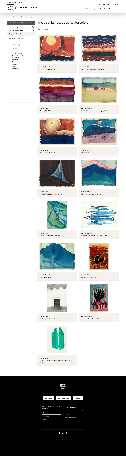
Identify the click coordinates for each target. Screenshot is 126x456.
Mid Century (15, 57)
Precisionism (15, 69)
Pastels (14, 66)
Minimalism (15, 60)
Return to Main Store (15, 2)
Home (9, 17)
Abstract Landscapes (16, 39)
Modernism (15, 62)
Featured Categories (21, 30)
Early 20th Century (17, 53)
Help (117, 9)
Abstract (14, 49)
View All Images (91, 9)
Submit (52, 425)
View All (18, 34)
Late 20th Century (17, 55)
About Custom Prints (106, 9)
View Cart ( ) (104, 4)
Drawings (14, 51)
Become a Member (63, 398)
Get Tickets (48, 398)
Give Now (78, 398)
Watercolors (16, 41)
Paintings (14, 64)
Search (115, 4)
